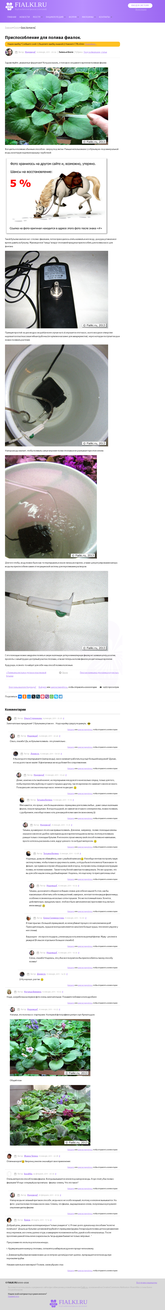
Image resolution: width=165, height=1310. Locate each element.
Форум (72, 17)
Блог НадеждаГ (28, 27)
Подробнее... (91, 44)
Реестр (36, 17)
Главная (11, 17)
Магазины (87, 17)
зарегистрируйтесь (58, 687)
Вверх (63, 673)
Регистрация (140, 9)
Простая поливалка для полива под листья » (99, 673)
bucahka (28, 1174)
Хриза (27, 1220)
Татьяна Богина (44, 800)
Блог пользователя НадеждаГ (22, 687)
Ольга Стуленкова (33, 718)
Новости (24, 17)
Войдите (43, 687)
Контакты (104, 17)
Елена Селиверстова (53, 918)
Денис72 (34, 754)
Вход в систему (140, 5)
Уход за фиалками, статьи (95, 52)
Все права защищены (146, 1282)
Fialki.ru (84, 1287)
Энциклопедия (54, 17)
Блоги (16, 27)
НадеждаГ (30, 52)
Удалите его (13, 1296)
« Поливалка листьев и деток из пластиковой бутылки (26, 674)
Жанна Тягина (31, 1156)
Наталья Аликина (32, 992)
